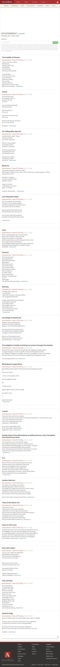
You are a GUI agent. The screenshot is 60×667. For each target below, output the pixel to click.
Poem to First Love (9, 525)
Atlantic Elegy (7, 613)
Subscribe (55, 42)
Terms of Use (47, 664)
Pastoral (5, 252)
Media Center (49, 656)
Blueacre (5, 165)
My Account (49, 651)
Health (22, 5)
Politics (47, 5)
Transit (5, 411)
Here (4, 230)
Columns (34, 651)
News (33, 646)
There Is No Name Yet (10, 502)
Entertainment (14, 5)
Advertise (33, 664)
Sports (53, 5)
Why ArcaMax (49, 654)
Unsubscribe (55, 664)
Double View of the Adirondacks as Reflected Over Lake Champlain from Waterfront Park (28, 436)
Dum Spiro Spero (8, 548)
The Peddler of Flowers (11, 57)
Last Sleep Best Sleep (10, 196)
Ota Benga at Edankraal (11, 317)
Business (7, 5)
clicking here (9, 50)
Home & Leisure (31, 5)
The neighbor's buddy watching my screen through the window (27, 345)
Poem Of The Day (17, 60)
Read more (19, 86)
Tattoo (4, 92)
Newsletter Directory (51, 658)
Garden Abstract (8, 480)
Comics (34, 649)
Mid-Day (5, 286)
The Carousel (7, 580)
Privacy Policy (40, 664)
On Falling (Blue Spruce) (11, 131)
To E (3, 458)
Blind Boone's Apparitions (12, 364)
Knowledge (40, 5)
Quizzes (34, 654)
